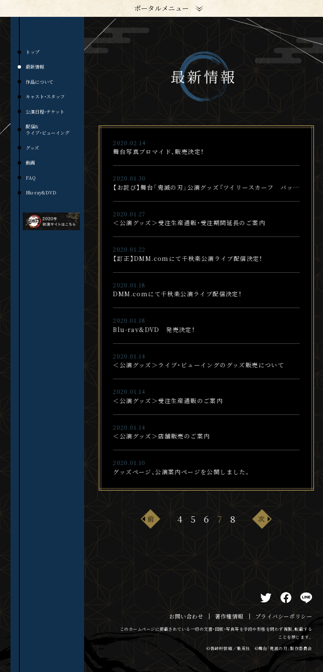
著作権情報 (229, 616)
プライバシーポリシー (283, 616)
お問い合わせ (186, 616)
